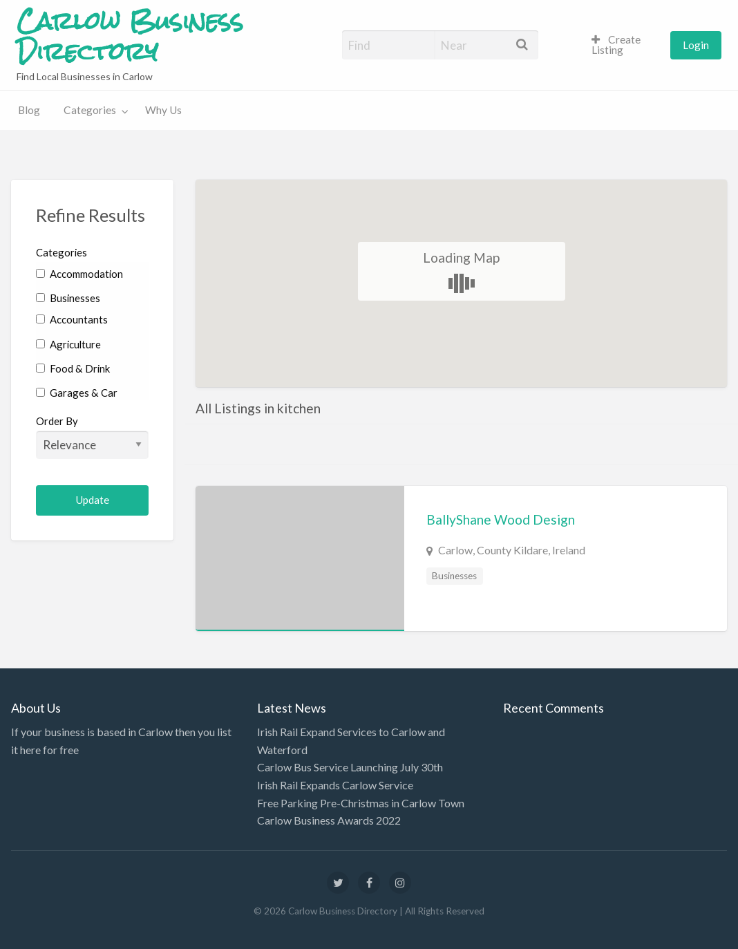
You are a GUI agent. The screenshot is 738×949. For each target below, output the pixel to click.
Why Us (163, 110)
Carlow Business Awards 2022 (329, 820)
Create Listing (616, 45)
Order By (92, 437)
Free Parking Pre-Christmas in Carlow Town (360, 802)
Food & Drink (73, 368)
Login (696, 45)
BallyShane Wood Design (500, 519)
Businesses (68, 298)
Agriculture (68, 344)
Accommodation (79, 273)
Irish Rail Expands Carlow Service (335, 784)
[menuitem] (625, 45)
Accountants (72, 319)
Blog (29, 110)
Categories (90, 110)
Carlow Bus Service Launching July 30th (350, 766)
